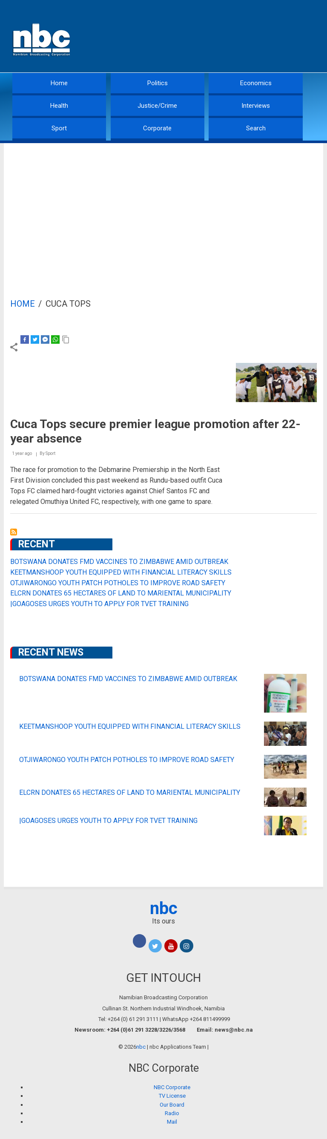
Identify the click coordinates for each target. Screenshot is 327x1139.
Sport (59, 128)
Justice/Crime (157, 105)
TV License (172, 1096)
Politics (157, 83)
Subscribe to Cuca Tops (13, 532)
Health (59, 105)
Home (59, 83)
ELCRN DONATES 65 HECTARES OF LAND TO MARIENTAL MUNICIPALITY (120, 593)
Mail (172, 1122)
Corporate (157, 128)
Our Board (172, 1105)
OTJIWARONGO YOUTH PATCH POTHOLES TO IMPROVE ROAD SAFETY (117, 583)
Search (256, 128)
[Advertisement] (163, 207)
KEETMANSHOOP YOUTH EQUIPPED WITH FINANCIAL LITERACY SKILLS (121, 572)
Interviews (255, 105)
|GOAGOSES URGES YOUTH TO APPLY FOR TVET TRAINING (99, 604)
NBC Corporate (172, 1087)
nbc (164, 908)
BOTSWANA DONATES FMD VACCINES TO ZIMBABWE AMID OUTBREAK (119, 562)
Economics (256, 83)
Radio (172, 1113)
